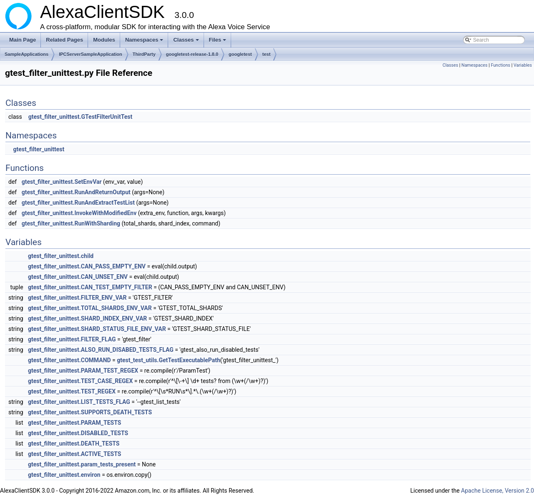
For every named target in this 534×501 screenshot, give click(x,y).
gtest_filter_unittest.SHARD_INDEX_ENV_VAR (87, 318)
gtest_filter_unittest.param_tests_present (82, 464)
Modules (104, 40)
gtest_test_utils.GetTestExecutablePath (168, 360)
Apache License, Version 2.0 (497, 490)
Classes (186, 42)
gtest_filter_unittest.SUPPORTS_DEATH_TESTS (90, 412)
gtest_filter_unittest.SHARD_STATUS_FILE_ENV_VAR (97, 329)
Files (218, 42)
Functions (500, 65)
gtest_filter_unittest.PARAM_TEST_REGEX (83, 370)
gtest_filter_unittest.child (60, 256)
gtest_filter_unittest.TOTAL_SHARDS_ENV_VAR (90, 308)
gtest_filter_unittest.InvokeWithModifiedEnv (79, 213)
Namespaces (145, 42)
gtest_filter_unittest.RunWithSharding (71, 223)
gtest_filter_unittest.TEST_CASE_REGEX (80, 381)
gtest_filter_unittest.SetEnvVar (62, 181)
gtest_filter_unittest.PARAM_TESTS (74, 422)
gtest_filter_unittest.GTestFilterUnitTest (80, 116)
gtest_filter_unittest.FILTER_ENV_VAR (77, 297)
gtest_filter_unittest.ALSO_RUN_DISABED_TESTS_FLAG (101, 349)
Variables (523, 65)
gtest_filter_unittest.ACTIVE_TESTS (74, 454)
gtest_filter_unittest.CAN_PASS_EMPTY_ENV (87, 266)
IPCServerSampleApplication (90, 54)
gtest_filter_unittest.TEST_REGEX (72, 391)
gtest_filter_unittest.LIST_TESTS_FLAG (79, 401)
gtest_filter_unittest (38, 149)
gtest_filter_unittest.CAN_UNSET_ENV (78, 276)
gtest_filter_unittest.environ (64, 474)
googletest (240, 54)
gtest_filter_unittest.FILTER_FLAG (72, 339)
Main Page (22, 40)
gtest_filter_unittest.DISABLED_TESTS (78, 433)
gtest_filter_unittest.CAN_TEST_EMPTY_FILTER (90, 287)
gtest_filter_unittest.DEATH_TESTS (73, 443)
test (266, 54)
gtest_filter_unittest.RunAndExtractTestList (78, 202)
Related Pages (64, 40)
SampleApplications (26, 54)
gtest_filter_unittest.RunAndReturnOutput (76, 192)
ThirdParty (144, 54)
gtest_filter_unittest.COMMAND (69, 360)
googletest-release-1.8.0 (192, 54)
